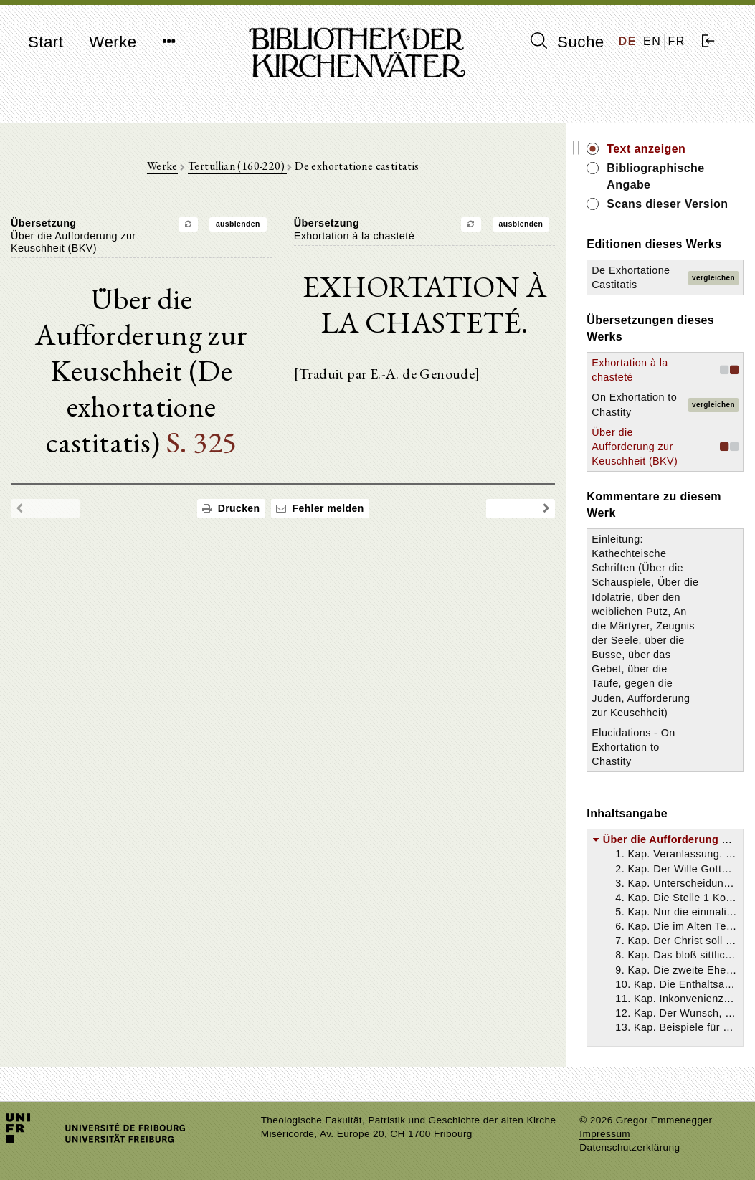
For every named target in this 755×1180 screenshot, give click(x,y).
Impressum (604, 1133)
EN (652, 41)
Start (45, 42)
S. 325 (201, 441)
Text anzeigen (646, 149)
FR (676, 41)
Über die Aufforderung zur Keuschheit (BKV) (635, 447)
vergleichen (713, 278)
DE (628, 41)
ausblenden (238, 224)
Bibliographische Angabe (656, 176)
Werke (112, 42)
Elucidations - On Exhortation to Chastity (633, 747)
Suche (567, 41)
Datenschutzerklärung (629, 1147)
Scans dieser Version (667, 204)
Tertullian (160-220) (237, 165)
